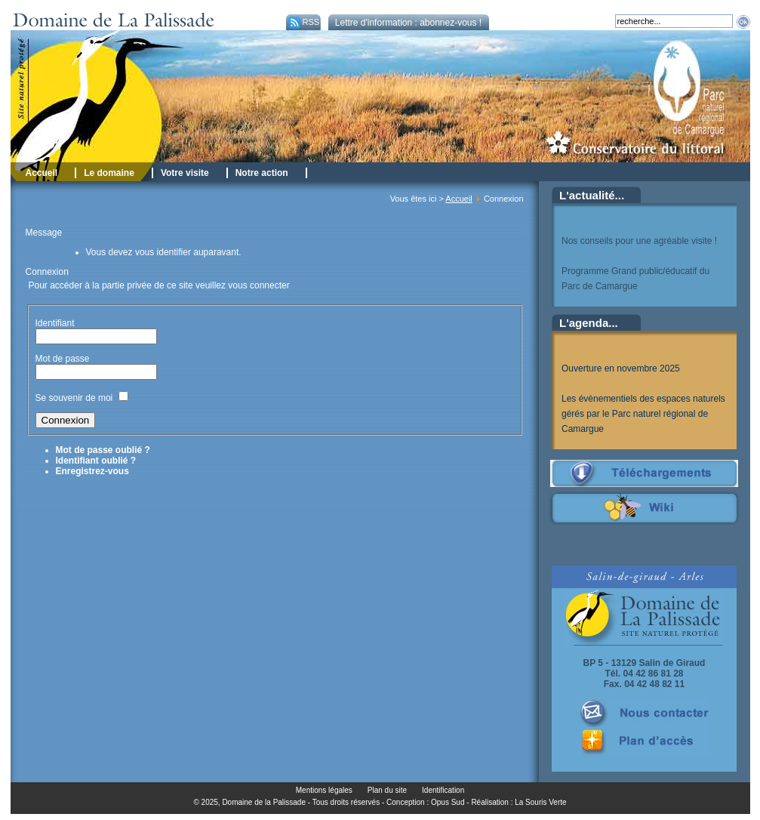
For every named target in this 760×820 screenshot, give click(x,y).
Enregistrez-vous (92, 471)
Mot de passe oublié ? (103, 450)
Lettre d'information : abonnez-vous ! (408, 22)
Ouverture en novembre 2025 (621, 368)
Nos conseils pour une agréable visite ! (639, 241)
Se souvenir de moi (74, 398)
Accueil (458, 198)
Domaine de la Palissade (264, 802)
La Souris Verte (540, 802)
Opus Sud (447, 802)
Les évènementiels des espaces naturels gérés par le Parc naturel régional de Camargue (643, 413)
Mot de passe (63, 358)
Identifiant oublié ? (96, 460)
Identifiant (55, 323)
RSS (303, 21)
